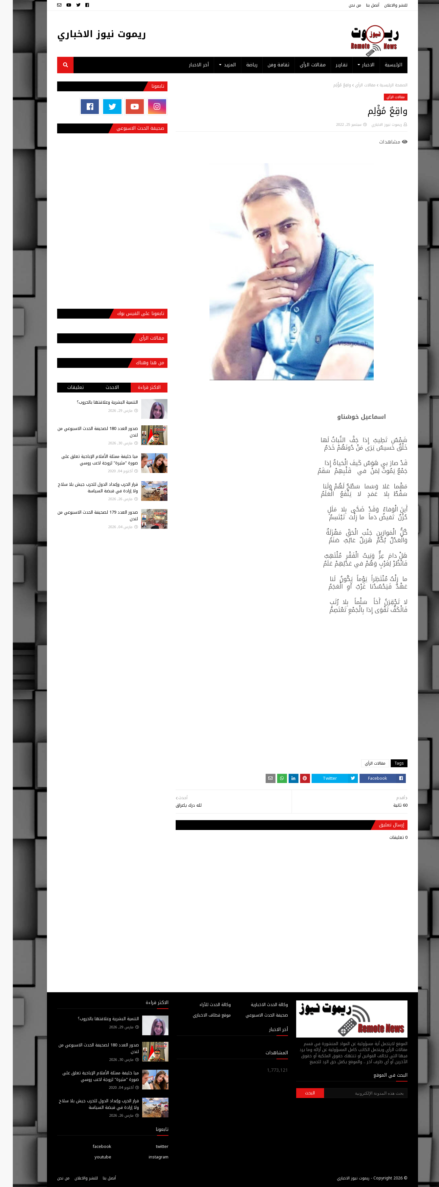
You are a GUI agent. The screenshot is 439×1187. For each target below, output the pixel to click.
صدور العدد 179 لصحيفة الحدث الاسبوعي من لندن (85, 515)
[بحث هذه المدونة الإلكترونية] (353, 1093)
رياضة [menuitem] (239, 64)
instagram (146, 1157)
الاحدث (99, 387)
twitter (149, 1146)
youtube (90, 1157)
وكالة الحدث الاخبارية (256, 1004)
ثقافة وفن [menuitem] (266, 64)
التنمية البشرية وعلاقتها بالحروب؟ (94, 402)
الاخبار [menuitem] (355, 64)
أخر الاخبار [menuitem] (186, 64)
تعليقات (63, 387)
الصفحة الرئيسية (381, 85)
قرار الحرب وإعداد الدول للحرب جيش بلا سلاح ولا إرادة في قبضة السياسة (85, 487)
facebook (89, 1146)
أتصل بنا (359, 5)
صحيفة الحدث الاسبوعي (254, 1015)
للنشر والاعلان (383, 5)
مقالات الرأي (352, 85)
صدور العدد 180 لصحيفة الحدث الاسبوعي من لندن (85, 431)
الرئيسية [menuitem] (380, 64)
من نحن (342, 5)
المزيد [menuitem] (217, 64)
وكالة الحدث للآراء (202, 1004)
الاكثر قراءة (136, 387)
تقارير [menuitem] (329, 64)
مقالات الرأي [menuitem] (300, 64)
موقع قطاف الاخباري (199, 1015)
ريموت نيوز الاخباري (88, 34)
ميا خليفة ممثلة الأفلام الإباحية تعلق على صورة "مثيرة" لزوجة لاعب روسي (87, 459)
